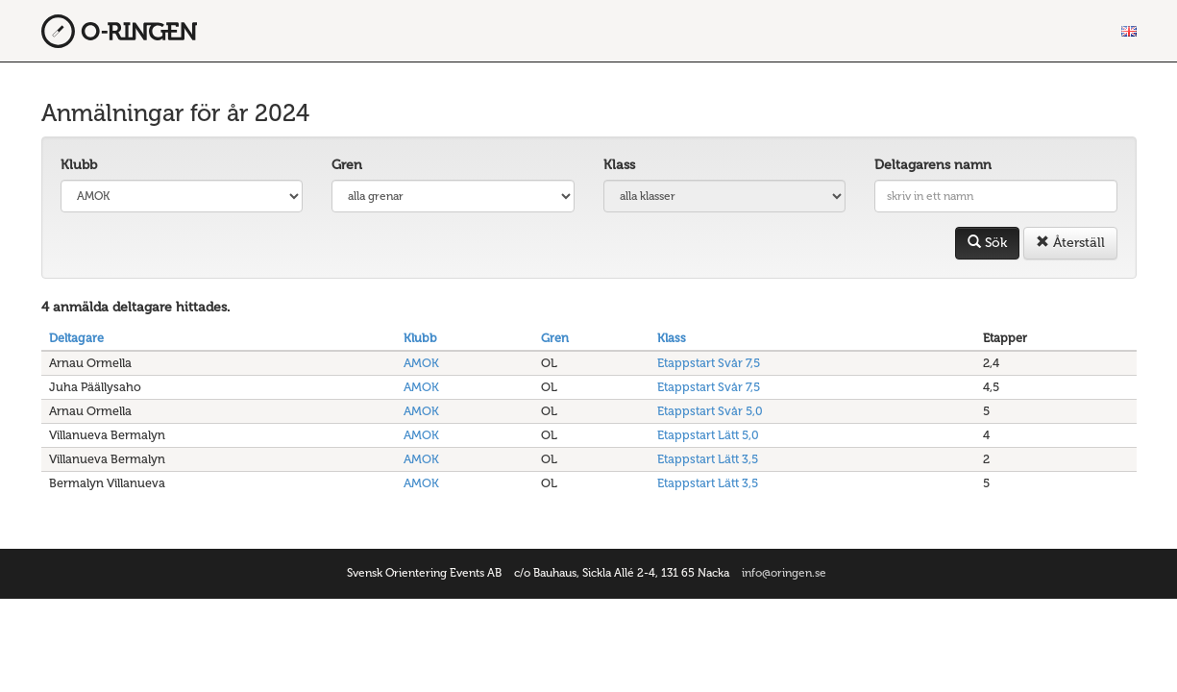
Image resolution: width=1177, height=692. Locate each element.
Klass (619, 165)
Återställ (1070, 243)
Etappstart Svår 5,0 (710, 411)
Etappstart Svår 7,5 (708, 363)
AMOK (421, 363)
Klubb (79, 165)
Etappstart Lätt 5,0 (708, 435)
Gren (346, 165)
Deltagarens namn (933, 165)
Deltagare (76, 338)
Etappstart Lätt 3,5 (707, 459)
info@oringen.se (784, 573)
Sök (987, 243)
